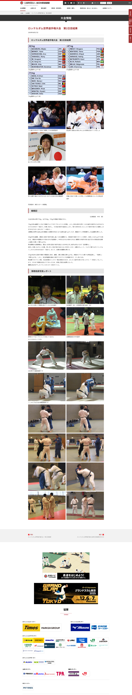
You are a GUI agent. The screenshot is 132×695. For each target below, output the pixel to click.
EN (130, 3)
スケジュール (88, 3)
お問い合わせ (96, 3)
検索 (109, 3)
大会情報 (23, 8)
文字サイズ (103, 3)
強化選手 (43, 8)
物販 (81, 3)
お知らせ (33, 8)
